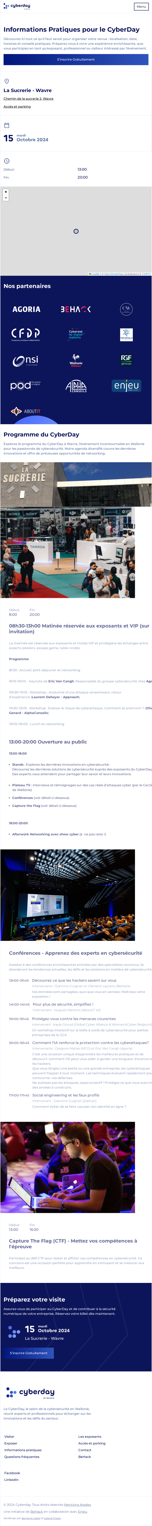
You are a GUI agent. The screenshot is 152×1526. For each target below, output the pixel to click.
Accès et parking (17, 106)
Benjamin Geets (31, 1518)
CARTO (146, 274)
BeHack (84, 1457)
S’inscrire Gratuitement (76, 59)
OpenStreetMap (113, 274)
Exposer (10, 1443)
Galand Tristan (52, 1518)
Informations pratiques (23, 1450)
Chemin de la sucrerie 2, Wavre (28, 99)
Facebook (12, 1473)
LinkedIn (11, 1480)
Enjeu (82, 1512)
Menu (141, 7)
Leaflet (94, 274)
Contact (84, 1450)
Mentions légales (77, 1505)
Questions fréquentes (21, 1457)
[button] (6, 192)
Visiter (9, 1437)
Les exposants (89, 1437)
